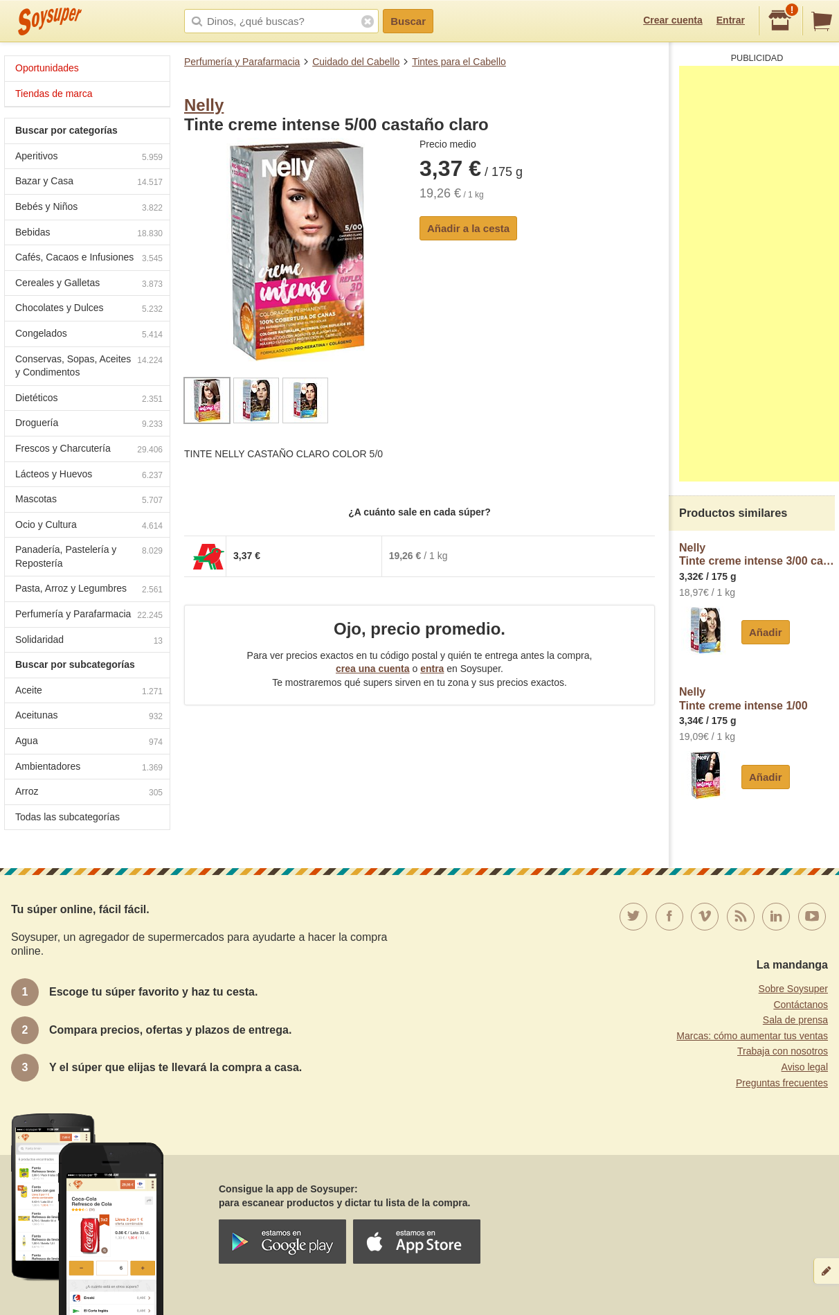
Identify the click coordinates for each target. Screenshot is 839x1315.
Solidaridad (89, 641)
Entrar (730, 20)
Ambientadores (89, 768)
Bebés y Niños (89, 208)
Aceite (89, 692)
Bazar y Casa (89, 182)
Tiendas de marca (54, 93)
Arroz (89, 793)
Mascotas (89, 500)
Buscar (408, 21)
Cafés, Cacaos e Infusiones (89, 258)
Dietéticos (89, 399)
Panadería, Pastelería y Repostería (89, 556)
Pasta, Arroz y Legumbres (89, 590)
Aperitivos (89, 157)
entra (432, 668)
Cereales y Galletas (89, 284)
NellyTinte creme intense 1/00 (743, 699)
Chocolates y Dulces (89, 309)
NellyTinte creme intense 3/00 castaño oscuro (757, 554)
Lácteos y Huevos (89, 475)
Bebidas (89, 234)
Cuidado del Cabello (355, 61)
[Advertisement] (759, 274)
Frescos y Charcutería (89, 450)
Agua (89, 742)
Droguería (89, 424)
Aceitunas (89, 716)
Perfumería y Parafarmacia (242, 61)
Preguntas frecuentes (782, 1082)
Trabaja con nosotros (782, 1051)
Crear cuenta (673, 20)
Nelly (204, 105)
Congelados (89, 335)
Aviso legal (805, 1067)
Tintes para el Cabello (459, 61)
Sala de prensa (795, 1019)
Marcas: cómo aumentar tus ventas (752, 1035)
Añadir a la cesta (468, 228)
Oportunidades (47, 67)
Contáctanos (800, 1004)
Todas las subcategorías (67, 816)
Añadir (765, 632)
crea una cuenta (373, 668)
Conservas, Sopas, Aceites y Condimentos (89, 365)
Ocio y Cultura (89, 526)
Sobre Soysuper (793, 988)
